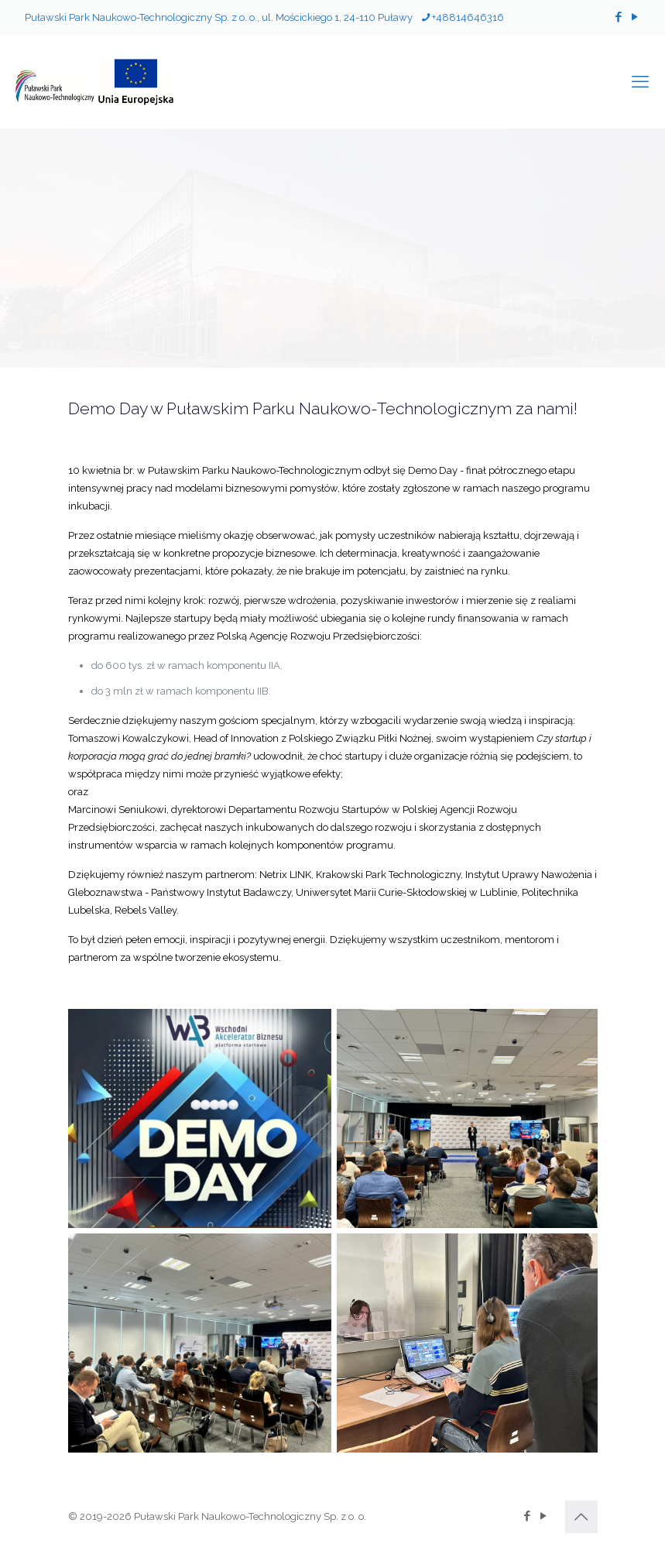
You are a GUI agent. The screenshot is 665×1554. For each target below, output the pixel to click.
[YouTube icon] (634, 17)
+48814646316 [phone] (468, 17)
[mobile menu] (640, 81)
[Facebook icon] (618, 17)
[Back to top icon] (581, 1517)
